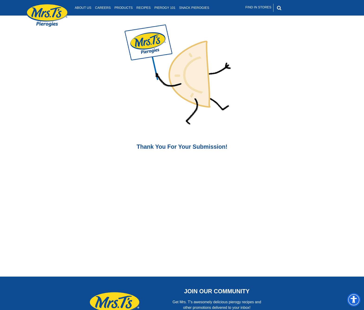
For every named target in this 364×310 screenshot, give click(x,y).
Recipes (143, 8)
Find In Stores (258, 7)
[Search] (299, 7)
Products (123, 8)
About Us (83, 8)
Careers (103, 8)
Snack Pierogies (194, 8)
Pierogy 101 (165, 8)
